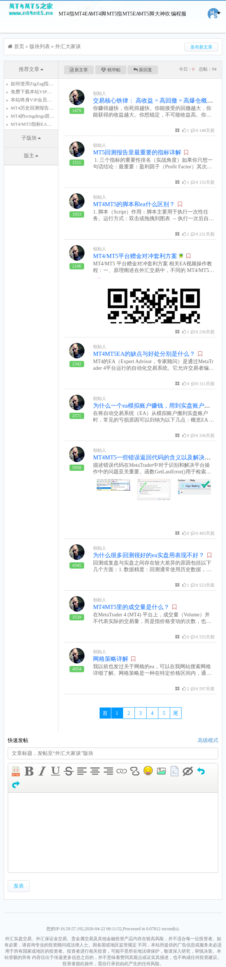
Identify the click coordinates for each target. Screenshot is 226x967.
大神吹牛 (162, 27)
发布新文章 (201, 47)
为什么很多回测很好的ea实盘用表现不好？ (148, 555)
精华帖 (111, 69)
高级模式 (208, 740)
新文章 (79, 69)
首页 (19, 46)
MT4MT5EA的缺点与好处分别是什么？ (144, 354)
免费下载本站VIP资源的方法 (41, 91)
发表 (19, 886)
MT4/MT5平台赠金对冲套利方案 (138, 256)
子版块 (31, 138)
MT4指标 (66, 27)
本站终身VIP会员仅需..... (36, 100)
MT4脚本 (98, 27)
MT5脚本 (146, 27)
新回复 (142, 69)
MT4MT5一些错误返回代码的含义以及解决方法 (154, 457)
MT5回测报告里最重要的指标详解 (137, 152)
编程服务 (178, 27)
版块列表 (39, 46)
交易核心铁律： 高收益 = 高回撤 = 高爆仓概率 (153, 100)
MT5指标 (114, 27)
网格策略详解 (110, 659)
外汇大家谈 (68, 46)
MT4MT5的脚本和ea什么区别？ (134, 204)
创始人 (99, 93)
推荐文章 (31, 69)
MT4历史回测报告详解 (34, 108)
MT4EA (82, 14)
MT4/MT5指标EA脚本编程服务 (43, 124)
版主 (31, 155)
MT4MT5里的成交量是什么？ (131, 607)
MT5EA (130, 14)
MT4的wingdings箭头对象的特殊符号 (49, 116)
